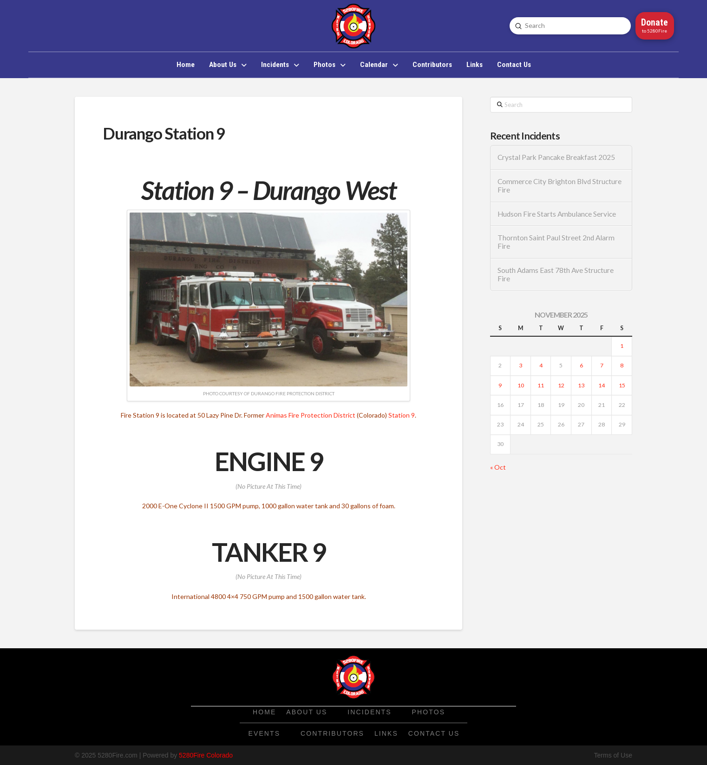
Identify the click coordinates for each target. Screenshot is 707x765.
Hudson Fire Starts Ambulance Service (557, 214)
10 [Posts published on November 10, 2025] (520, 385)
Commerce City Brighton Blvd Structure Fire (560, 185)
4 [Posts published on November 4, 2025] (541, 365)
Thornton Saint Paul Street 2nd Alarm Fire (556, 242)
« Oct (498, 467)
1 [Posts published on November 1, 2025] (621, 345)
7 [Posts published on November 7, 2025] (601, 365)
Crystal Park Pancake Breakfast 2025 (556, 157)
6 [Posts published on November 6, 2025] (581, 365)
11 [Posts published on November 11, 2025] (540, 385)
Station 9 (401, 415)
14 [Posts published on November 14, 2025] (601, 385)
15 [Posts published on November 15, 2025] (622, 385)
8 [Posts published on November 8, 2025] (621, 365)
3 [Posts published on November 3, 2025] (520, 365)
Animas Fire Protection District (310, 415)
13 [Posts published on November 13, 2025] (581, 385)
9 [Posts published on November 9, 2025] (500, 385)
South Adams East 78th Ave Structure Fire (556, 274)
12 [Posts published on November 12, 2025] (561, 385)
